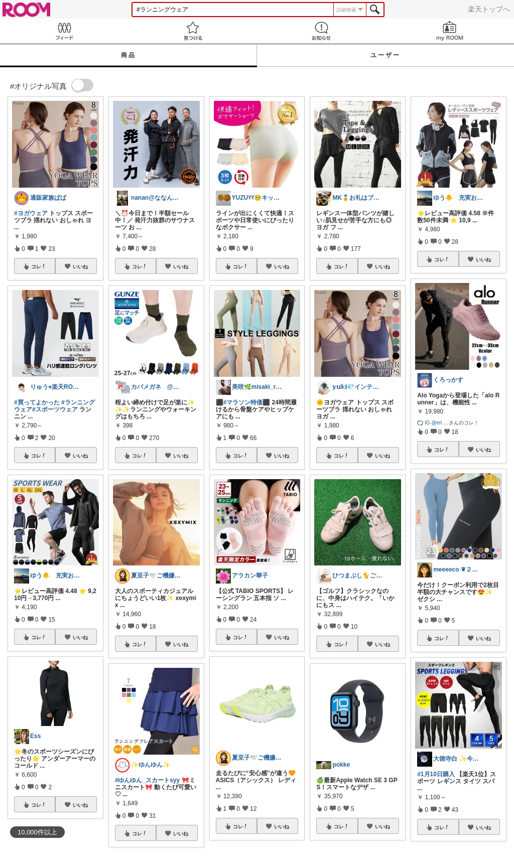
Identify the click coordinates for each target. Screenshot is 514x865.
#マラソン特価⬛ (247, 402)
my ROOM (450, 31)
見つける (192, 31)
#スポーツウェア (55, 409)
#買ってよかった (37, 402)
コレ (38, 266)
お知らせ (321, 31)
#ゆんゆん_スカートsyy (147, 780)
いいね (80, 266)
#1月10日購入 (436, 774)
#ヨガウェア (31, 213)
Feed (64, 31)
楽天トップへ (489, 9)
